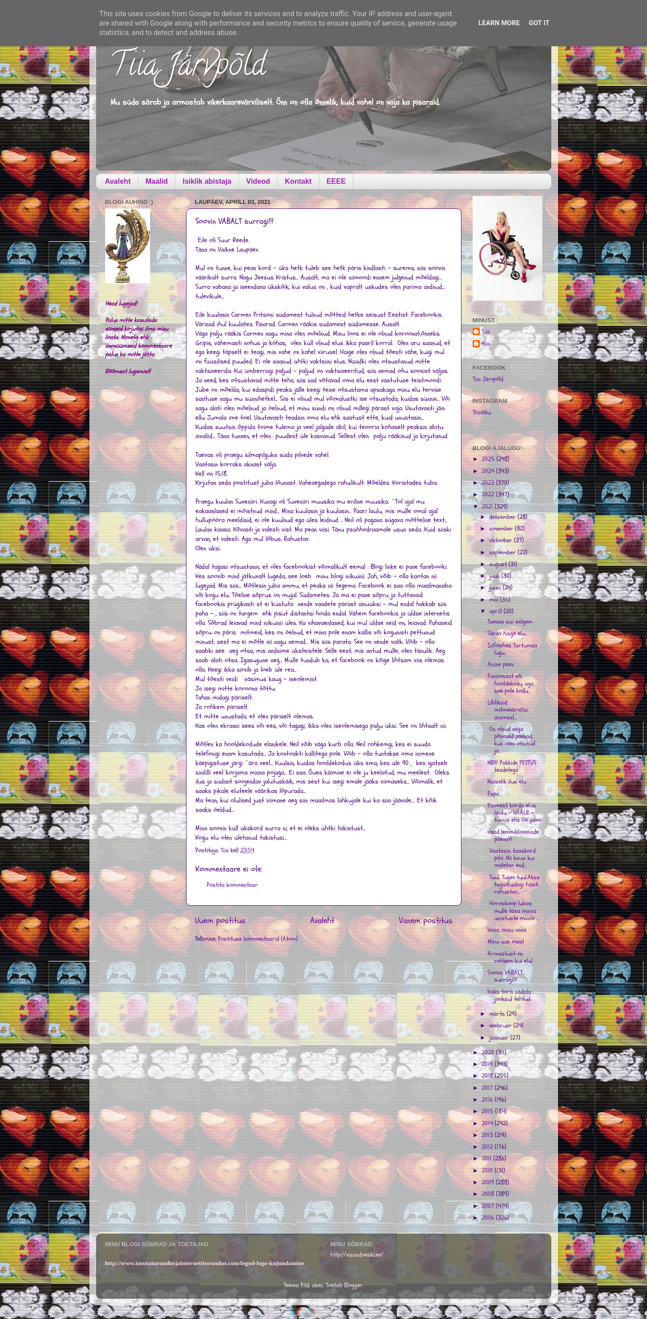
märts (498, 1014)
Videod (258, 181)
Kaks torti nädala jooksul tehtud (509, 995)
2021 (488, 507)
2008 (489, 1194)
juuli (495, 576)
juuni (496, 588)
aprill (496, 611)
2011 (487, 1159)
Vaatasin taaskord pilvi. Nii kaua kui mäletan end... (511, 858)
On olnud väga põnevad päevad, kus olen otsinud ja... (511, 740)
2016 (488, 1100)
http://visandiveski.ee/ (356, 1255)
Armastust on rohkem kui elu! (509, 957)
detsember (503, 517)
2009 (489, 1182)
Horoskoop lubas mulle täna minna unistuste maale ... (513, 910)
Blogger (353, 1285)
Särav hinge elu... (507, 633)
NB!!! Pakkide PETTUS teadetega (511, 766)
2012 (488, 1147)
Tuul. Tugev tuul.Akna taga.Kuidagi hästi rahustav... (513, 884)
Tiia (486, 332)
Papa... (494, 794)
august (499, 564)
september (503, 553)
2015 (488, 1111)
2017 (488, 1088)
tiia (486, 344)
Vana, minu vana (507, 930)
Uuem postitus (220, 920)
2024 (489, 471)
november (502, 529)
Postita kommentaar (232, 885)
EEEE (336, 181)
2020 (489, 1053)
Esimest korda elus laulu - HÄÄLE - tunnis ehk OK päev (514, 812)
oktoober (501, 540)
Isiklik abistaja (207, 181)
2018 (488, 1076)
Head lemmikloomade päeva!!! (513, 835)
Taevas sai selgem (509, 622)
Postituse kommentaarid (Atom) (258, 939)
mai (494, 600)
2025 (489, 459)
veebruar (501, 1026)
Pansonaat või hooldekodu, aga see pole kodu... (510, 683)
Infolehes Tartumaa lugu (512, 649)
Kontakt (298, 181)
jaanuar (499, 1038)
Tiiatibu (482, 412)
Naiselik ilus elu (506, 782)
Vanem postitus (425, 920)
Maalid (157, 181)
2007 (489, 1206)
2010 (488, 1171)
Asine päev (500, 664)
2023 (489, 483)
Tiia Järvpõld (188, 68)
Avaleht (118, 181)
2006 (489, 1218)
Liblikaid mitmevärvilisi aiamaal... (507, 710)
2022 (489, 495)
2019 (488, 1064)
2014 (488, 1124)
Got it (539, 23)
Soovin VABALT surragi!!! (505, 976)
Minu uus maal (505, 942)
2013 (488, 1135)
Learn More (499, 23)
